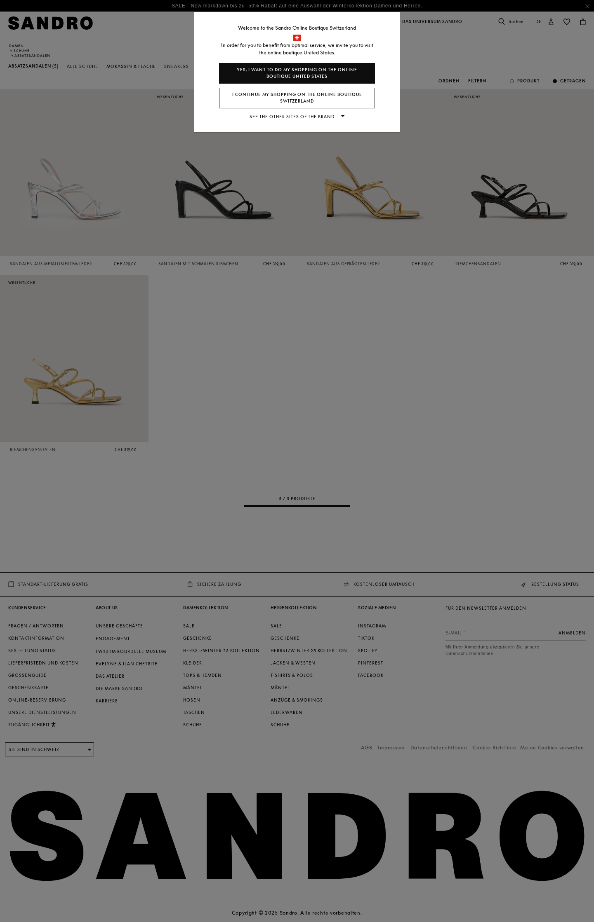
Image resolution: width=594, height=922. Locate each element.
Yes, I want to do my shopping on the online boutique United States (297, 73)
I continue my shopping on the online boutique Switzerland (297, 98)
